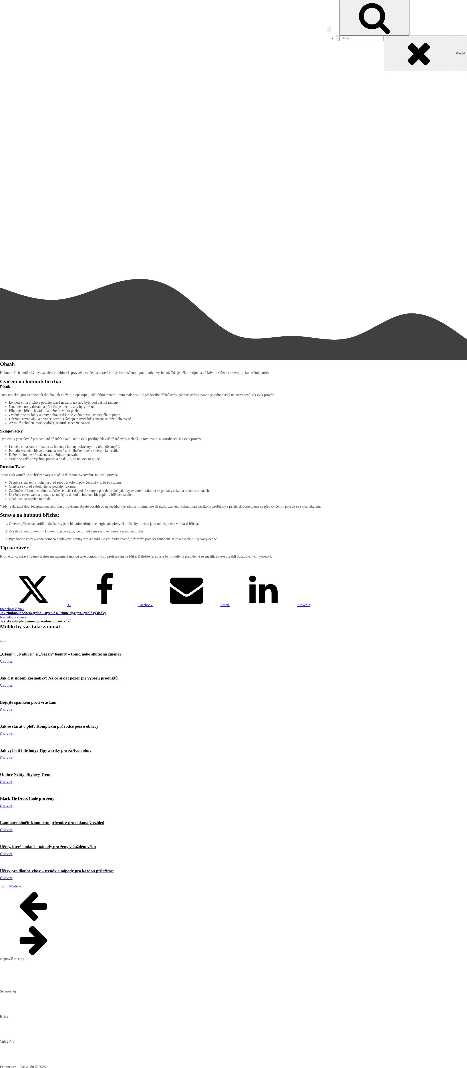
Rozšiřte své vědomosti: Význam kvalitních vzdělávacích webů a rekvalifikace (56, 1009)
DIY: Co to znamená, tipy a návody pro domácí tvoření (39, 1053)
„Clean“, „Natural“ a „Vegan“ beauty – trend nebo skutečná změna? (48, 1020)
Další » (16, 886)
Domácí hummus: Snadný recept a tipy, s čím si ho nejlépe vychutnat (49, 970)
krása (4, 73)
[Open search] (374, 18)
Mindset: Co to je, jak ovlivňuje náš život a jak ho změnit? (41, 1002)
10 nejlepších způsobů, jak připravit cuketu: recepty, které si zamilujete (50, 977)
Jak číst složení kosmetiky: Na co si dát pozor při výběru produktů (47, 1027)
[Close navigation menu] (337, 38)
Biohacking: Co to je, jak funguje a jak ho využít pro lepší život (45, 995)
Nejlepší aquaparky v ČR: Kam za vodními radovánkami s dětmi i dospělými (55, 1046)
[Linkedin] (270, 605)
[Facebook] (112, 605)
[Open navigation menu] (328, 29)
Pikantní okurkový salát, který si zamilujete (31, 963)
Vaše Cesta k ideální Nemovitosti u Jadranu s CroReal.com (42, 1060)
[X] (35, 605)
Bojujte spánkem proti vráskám (22, 1034)
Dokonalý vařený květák (17, 984)
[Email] (191, 605)
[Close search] (419, 53)
